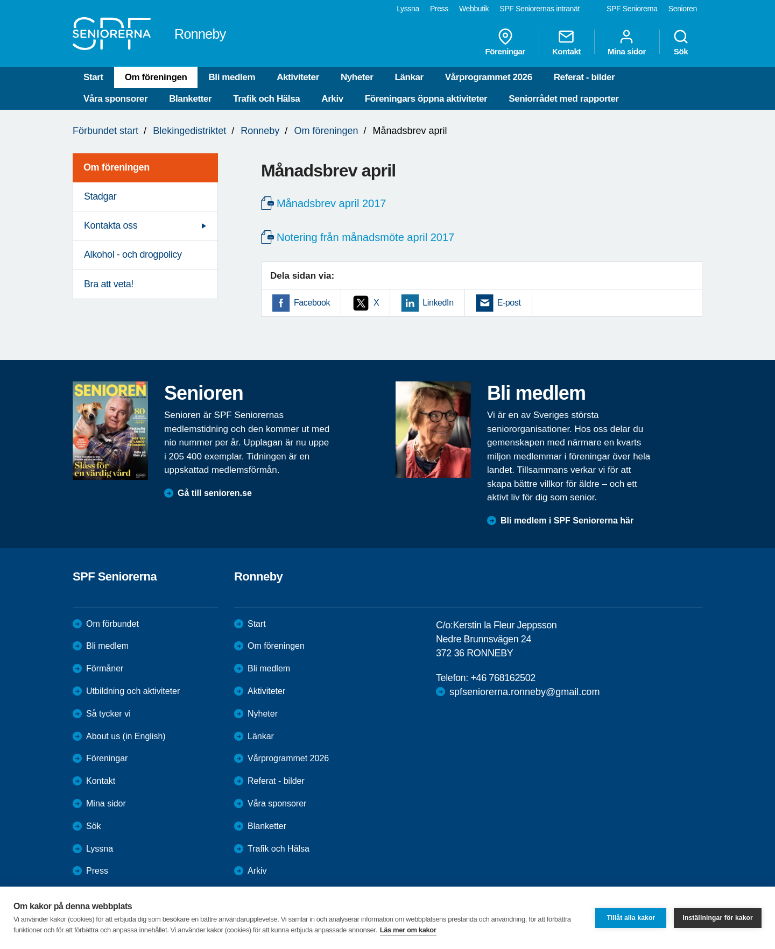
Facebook (312, 302)
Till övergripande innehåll (0, 0)
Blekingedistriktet (189, 131)
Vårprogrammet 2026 (488, 77)
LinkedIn (437, 302)
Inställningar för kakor (717, 918)
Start (93, 77)
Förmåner (104, 668)
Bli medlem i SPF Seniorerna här (567, 520)
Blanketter (190, 99)
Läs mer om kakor (408, 930)
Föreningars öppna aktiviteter (426, 99)
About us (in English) (126, 736)
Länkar (408, 77)
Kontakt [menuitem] (566, 42)
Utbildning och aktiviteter (133, 691)
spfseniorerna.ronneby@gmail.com (524, 691)
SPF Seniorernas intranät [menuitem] (539, 8)
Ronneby (260, 131)
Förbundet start (105, 131)
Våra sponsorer (115, 99)
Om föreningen (156, 77)
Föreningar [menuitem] (505, 42)
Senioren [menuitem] (682, 8)
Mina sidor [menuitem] (627, 42)
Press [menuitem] (439, 8)
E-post (509, 302)
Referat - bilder (584, 77)
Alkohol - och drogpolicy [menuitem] (133, 254)
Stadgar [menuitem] (100, 196)
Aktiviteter (298, 77)
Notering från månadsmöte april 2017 (365, 237)
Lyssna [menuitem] (408, 8)
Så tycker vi (108, 713)
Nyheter (357, 77)
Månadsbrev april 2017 (331, 203)
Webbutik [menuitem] (474, 8)
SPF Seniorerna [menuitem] (632, 8)
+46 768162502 (502, 677)
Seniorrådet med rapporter (563, 99)
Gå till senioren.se (215, 493)
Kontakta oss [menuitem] (110, 225)
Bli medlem (231, 77)
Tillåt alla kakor (631, 918)
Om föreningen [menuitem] (116, 167)
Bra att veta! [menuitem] (108, 284)
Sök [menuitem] (681, 42)
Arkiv (332, 99)
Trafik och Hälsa (266, 99)
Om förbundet (112, 623)
